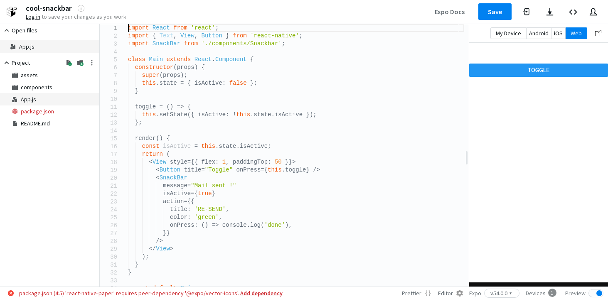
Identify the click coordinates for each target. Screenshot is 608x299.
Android (539, 33)
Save (495, 11)
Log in (33, 16)
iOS (558, 33)
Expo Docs (450, 11)
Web (576, 33)
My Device (508, 33)
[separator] (466, 155)
